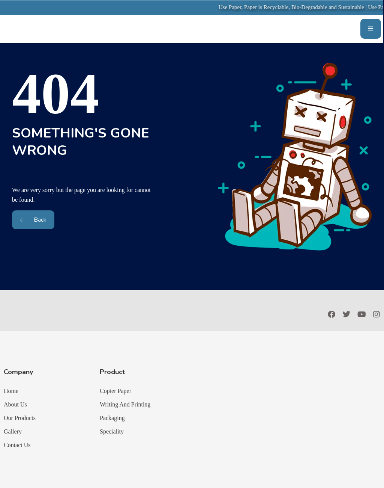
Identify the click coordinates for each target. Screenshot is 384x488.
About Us (15, 404)
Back (33, 220)
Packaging (112, 418)
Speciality (112, 431)
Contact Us (17, 445)
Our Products (20, 418)
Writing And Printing (125, 404)
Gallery (13, 431)
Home (11, 391)
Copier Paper (115, 391)
